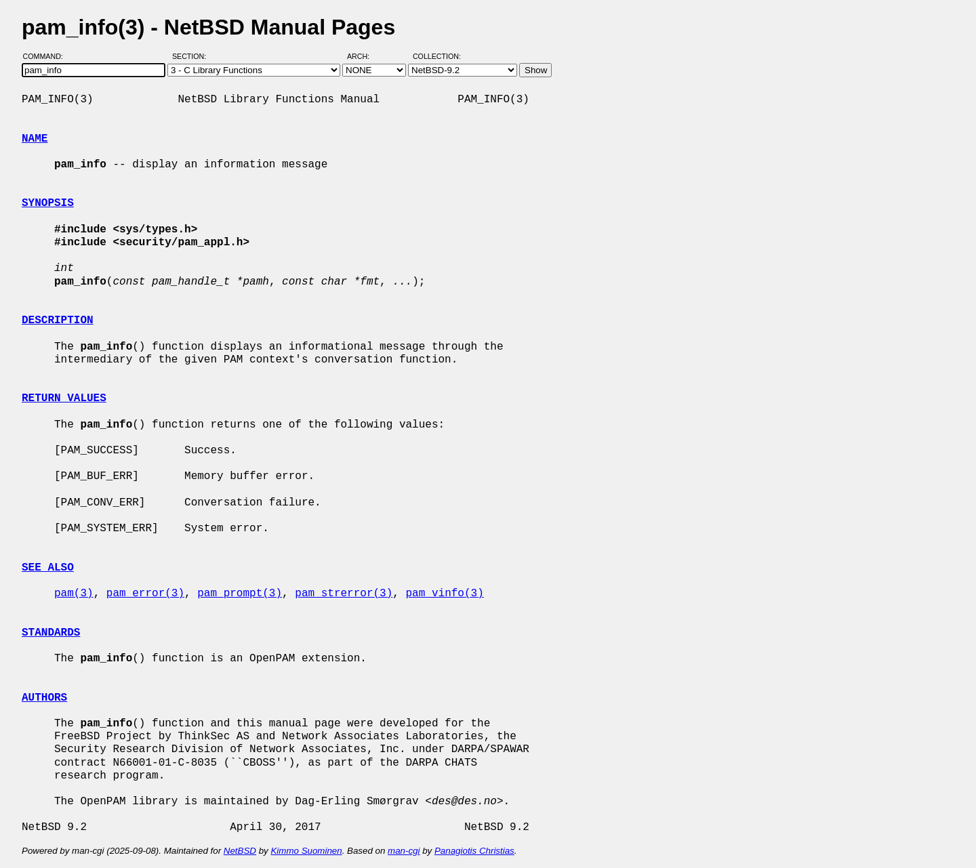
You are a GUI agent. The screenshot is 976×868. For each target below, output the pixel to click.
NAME (34, 138)
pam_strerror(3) (343, 593)
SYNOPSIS (48, 203)
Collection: (437, 56)
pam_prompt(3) (239, 593)
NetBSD (240, 851)
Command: (47, 56)
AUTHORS (44, 697)
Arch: (364, 56)
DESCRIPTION (58, 320)
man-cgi (404, 851)
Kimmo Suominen (306, 851)
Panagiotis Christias (474, 851)
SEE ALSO (48, 567)
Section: (192, 56)
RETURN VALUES (64, 398)
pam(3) (74, 593)
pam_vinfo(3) (444, 593)
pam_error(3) (145, 593)
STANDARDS (51, 632)
